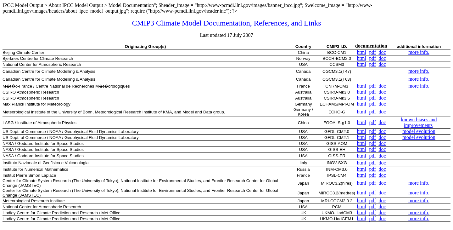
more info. (418, 52)
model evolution (418, 131)
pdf (372, 52)
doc (382, 52)
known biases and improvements (419, 122)
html (361, 52)
